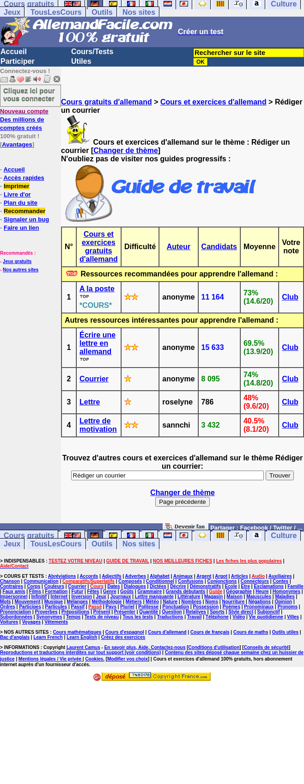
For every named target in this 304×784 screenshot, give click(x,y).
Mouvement (28, 601)
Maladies (284, 596)
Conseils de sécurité (266, 647)
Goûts (127, 591)
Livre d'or (17, 194)
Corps (33, 586)
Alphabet (160, 576)
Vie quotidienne (266, 616)
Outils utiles (285, 632)
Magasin (213, 596)
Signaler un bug (26, 219)
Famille (295, 586)
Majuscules (258, 596)
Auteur (179, 247)
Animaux (183, 576)
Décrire (178, 586)
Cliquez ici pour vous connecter (29, 94)
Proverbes (46, 611)
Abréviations (62, 576)
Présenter (124, 611)
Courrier (94, 379)
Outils (101, 12)
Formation (56, 591)
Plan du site (20, 202)
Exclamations (268, 586)
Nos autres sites (20, 269)
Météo (152, 601)
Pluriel (127, 606)
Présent (101, 611)
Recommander (24, 211)
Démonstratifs (205, 586)
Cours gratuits (29, 535)
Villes (293, 616)
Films (35, 591)
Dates (113, 586)
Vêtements (56, 622)
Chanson (10, 581)
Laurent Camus (83, 647)
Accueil (13, 51)
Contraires (11, 586)
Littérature (188, 596)
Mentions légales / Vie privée (50, 659)
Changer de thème (125, 150)
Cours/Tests (92, 51)
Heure (261, 591)
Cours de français (209, 632)
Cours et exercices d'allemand (213, 102)
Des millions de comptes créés (24, 119)
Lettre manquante (154, 596)
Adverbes (135, 576)
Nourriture (233, 601)
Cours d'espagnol (124, 632)
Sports (217, 611)
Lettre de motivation (98, 425)
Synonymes (49, 616)
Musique (53, 601)
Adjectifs (111, 576)
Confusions (190, 581)
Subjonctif (268, 611)
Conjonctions (222, 581)
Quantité (148, 611)
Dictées (158, 586)
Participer (17, 61)
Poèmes (231, 606)
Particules (56, 606)
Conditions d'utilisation (214, 647)
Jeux (12, 12)
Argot (221, 576)
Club (290, 297)
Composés (130, 581)
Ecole (231, 586)
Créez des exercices (123, 637)
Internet (59, 596)
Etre (245, 586)
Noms (211, 601)
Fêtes (93, 591)
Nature (170, 601)
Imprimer (17, 186)
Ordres (7, 606)
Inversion (82, 596)
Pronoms (288, 606)
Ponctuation (176, 606)
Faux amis (14, 591)
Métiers (134, 601)
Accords (88, 576)
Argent (203, 576)
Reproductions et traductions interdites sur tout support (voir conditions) (80, 652)
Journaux (120, 596)
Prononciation (15, 611)
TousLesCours (56, 12)
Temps (73, 616)
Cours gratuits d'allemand (106, 102)
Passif (78, 606)
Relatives (196, 611)
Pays (111, 606)
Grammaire (150, 591)
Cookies (94, 659)
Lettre (89, 402)
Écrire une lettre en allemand (97, 343)
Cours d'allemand (167, 632)
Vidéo (238, 616)
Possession (206, 606)
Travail (194, 616)
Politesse (148, 606)
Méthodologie (106, 601)
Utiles (81, 61)
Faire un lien (21, 227)
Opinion (283, 601)
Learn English (82, 637)
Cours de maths (250, 632)
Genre (109, 591)
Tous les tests (137, 616)
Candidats (219, 247)
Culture (284, 535)
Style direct (240, 611)
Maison (234, 596)
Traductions (170, 616)
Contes (280, 581)
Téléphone (217, 616)
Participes (30, 606)
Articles (239, 576)
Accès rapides (23, 177)
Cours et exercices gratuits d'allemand (98, 246)
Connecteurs (255, 581)
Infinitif (39, 596)
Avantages (17, 144)
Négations (260, 601)
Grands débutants (186, 591)
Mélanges (77, 601)
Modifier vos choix (127, 659)
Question (172, 611)
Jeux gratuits (17, 261)
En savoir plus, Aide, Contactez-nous (145, 647)
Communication (41, 581)
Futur (78, 591)
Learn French (47, 637)
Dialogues (135, 586)
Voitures (9, 622)
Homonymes (286, 591)
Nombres (191, 601)
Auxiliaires (280, 576)
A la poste (97, 289)
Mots (5, 601)
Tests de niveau (102, 616)
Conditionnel (160, 581)
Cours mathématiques (77, 632)
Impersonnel (13, 596)
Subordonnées (16, 616)
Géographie (239, 591)
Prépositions (75, 611)
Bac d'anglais (15, 637)
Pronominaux (259, 606)
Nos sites (138, 12)
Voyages (31, 622)
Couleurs (54, 586)
